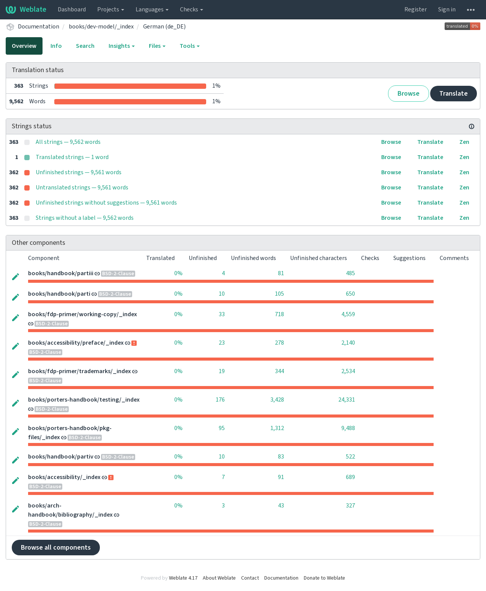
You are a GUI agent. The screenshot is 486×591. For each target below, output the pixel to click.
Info (56, 46)
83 (281, 456)
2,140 (348, 343)
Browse (409, 93)
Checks (191, 9)
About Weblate (219, 578)
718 (279, 314)
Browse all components (56, 547)
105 (279, 294)
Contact (250, 578)
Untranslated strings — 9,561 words (82, 187)
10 (222, 294)
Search (85, 46)
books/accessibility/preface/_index (76, 343)
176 (220, 400)
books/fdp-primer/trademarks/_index (79, 371)
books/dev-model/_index (101, 26)
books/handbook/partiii (60, 273)
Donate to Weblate (324, 578)
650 (350, 294)
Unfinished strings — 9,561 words (79, 172)
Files (157, 46)
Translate (453, 93)
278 (279, 343)
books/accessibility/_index (64, 477)
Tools (190, 46)
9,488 (348, 428)
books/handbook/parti (59, 294)
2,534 (348, 371)
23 (222, 343)
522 (350, 456)
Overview (24, 46)
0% (178, 273)
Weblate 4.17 (183, 578)
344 (279, 371)
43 (281, 505)
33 (222, 314)
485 (350, 273)
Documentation (38, 26)
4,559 (348, 314)
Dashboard (72, 9)
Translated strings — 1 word (72, 157)
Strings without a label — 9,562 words (85, 218)
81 (281, 273)
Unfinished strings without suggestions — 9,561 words (106, 203)
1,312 (277, 428)
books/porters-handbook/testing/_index (84, 400)
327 (350, 505)
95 (222, 428)
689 (350, 477)
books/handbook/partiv (60, 456)
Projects (110, 9)
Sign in (447, 9)
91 (281, 477)
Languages (152, 9)
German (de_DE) (164, 26)
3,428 (277, 400)
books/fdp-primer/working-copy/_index (82, 314)
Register (415, 9)
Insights (122, 46)
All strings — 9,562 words (68, 142)
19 (222, 371)
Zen (464, 142)
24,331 (346, 400)
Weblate (26, 9)
